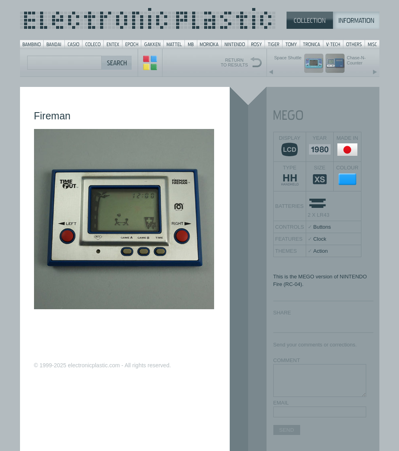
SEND (286, 430)
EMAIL (281, 403)
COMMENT (286, 360)
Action (320, 251)
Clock (320, 239)
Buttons (322, 227)
